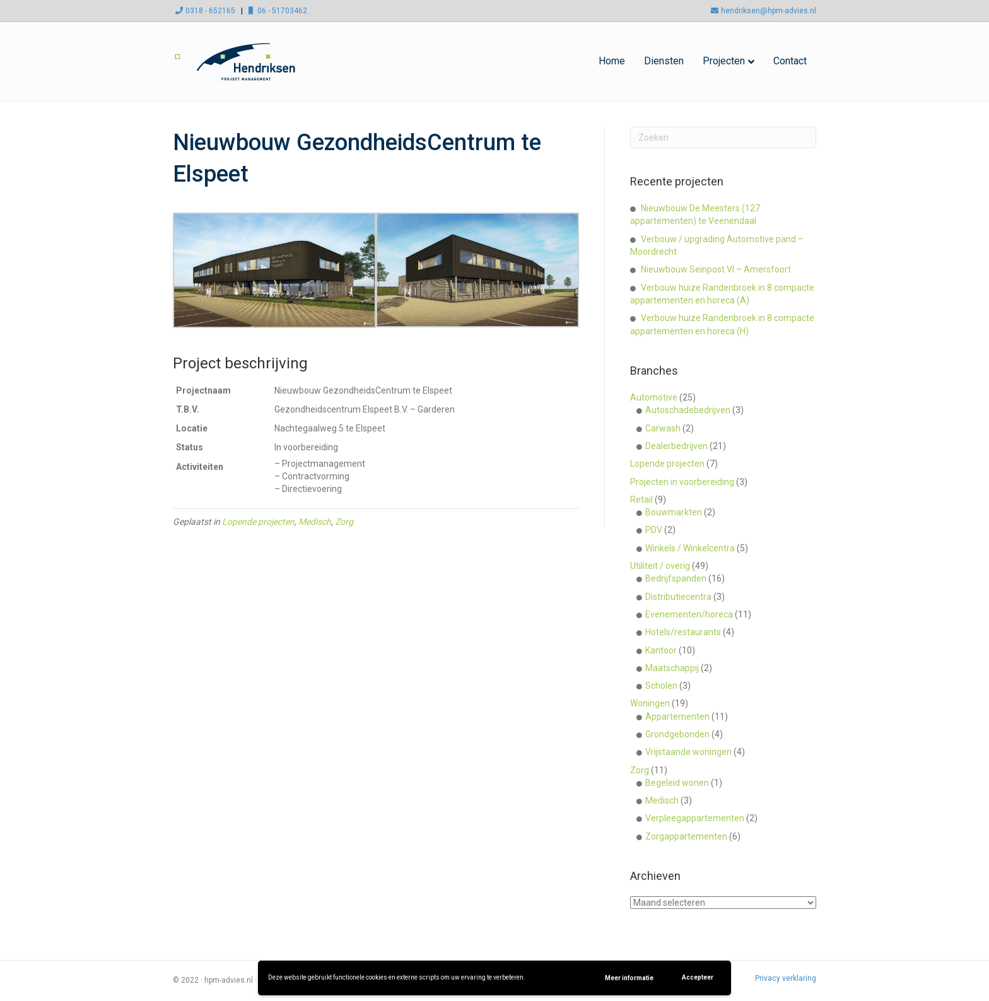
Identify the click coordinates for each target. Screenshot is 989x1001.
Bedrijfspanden (675, 578)
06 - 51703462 (276, 10)
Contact (790, 61)
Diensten (664, 61)
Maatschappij (672, 668)
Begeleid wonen (677, 783)
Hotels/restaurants (683, 632)
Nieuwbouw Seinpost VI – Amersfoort (716, 269)
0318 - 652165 (204, 10)
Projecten (724, 61)
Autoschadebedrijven (687, 410)
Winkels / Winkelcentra (690, 548)
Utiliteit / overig (660, 566)
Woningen (650, 703)
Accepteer (697, 977)
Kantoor (661, 650)
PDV (653, 530)
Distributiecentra (678, 597)
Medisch (314, 522)
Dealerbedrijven (676, 446)
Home (612, 61)
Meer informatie (629, 978)
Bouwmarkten (673, 512)
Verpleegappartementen (694, 818)
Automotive (653, 397)
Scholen (661, 686)
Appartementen (677, 716)
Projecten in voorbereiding (682, 482)
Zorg (344, 522)
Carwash (663, 428)
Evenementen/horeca (689, 614)
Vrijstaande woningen (688, 752)
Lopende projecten (258, 522)
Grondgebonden (677, 734)
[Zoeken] (723, 137)
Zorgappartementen (686, 836)
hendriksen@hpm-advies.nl (762, 10)
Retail (641, 500)
